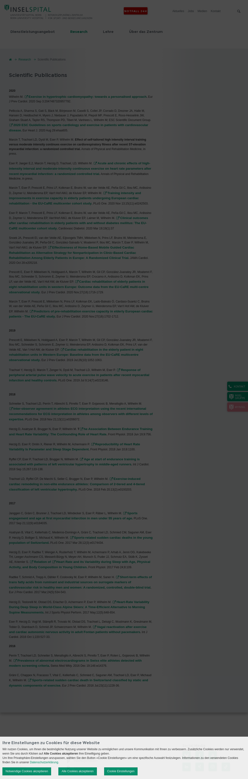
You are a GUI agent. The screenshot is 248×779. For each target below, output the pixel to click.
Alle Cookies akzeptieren (77, 771)
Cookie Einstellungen (121, 771)
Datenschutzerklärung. (44, 762)
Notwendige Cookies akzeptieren (27, 771)
